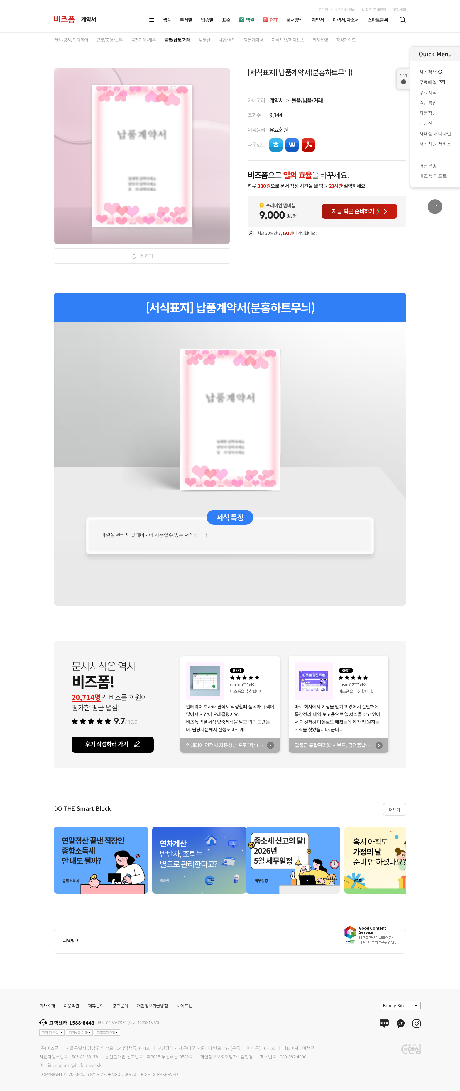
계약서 (276, 100)
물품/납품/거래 (307, 100)
